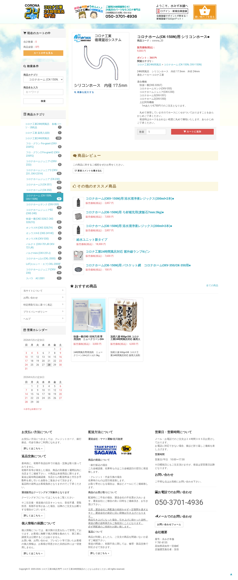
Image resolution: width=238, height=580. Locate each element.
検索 (43, 101)
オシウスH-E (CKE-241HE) (44, 233)
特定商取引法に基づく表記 (43, 304)
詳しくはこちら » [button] (33, 448)
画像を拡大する (84, 92)
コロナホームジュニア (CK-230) (44, 180)
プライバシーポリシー (43, 311)
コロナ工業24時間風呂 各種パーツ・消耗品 (43, 126)
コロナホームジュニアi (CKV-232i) (44, 163)
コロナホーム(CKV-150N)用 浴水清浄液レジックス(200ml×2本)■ (130, 198)
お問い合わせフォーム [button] (169, 524)
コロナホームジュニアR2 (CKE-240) (44, 212)
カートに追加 (192, 131)
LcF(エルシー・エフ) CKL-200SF (44, 265)
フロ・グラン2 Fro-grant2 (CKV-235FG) (44, 154)
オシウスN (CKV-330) (44, 238)
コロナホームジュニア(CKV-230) (44, 271)
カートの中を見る (43, 53)
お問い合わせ (43, 297)
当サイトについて (43, 290)
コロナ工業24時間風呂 (149, 64)
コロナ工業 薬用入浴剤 (43, 132)
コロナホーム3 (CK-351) (44, 185)
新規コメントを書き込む (88, 170)
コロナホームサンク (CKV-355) (44, 205)
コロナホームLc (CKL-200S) (44, 258)
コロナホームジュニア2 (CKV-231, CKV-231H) (44, 172)
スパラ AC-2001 (44, 278)
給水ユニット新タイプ (91, 239)
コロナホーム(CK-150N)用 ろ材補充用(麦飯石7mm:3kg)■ (125, 212)
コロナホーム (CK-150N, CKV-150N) (183, 64)
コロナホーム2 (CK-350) (44, 191)
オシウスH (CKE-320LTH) (44, 227)
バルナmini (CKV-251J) (44, 252)
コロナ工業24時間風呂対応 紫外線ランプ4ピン (118, 251)
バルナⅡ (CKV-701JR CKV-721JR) (44, 246)
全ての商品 (212, 285)
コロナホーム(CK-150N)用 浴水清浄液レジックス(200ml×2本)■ (129, 226)
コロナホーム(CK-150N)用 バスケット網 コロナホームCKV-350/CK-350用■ (138, 265)
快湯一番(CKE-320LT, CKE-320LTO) (44, 220)
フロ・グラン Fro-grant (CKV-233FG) (44, 145)
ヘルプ (43, 318)
